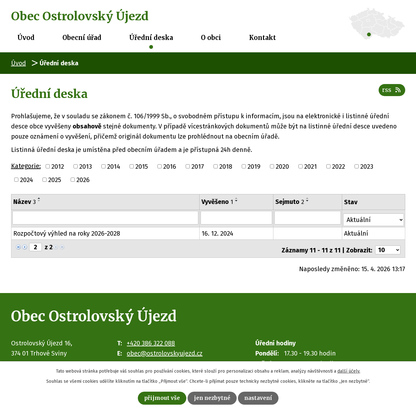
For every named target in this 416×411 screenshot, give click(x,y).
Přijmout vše (156, 397)
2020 (282, 166)
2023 (366, 166)
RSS (390, 93)
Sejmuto (290, 202)
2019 (253, 166)
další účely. (348, 369)
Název (24, 202)
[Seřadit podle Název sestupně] (39, 200)
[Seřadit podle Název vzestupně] (39, 198)
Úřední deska (151, 38)
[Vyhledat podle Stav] (374, 217)
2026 (83, 180)
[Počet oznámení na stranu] (387, 245)
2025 (54, 180)
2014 (113, 166)
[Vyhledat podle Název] (105, 217)
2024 (26, 180)
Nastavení (264, 397)
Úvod (26, 38)
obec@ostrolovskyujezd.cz (164, 348)
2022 (338, 166)
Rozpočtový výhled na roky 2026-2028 (66, 231)
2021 (310, 166)
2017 (197, 166)
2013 (85, 166)
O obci (211, 38)
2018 (225, 166)
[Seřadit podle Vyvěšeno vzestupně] (237, 198)
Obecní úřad (81, 38)
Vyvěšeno (218, 202)
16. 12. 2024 (218, 231)
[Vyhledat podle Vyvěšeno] (236, 217)
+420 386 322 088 (151, 338)
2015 (141, 166)
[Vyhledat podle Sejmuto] (308, 217)
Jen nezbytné (212, 397)
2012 (57, 166)
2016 (169, 166)
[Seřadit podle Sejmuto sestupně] (308, 200)
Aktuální (357, 231)
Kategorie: (26, 166)
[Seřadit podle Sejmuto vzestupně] (308, 198)
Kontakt (262, 38)
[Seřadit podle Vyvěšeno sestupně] (237, 200)
